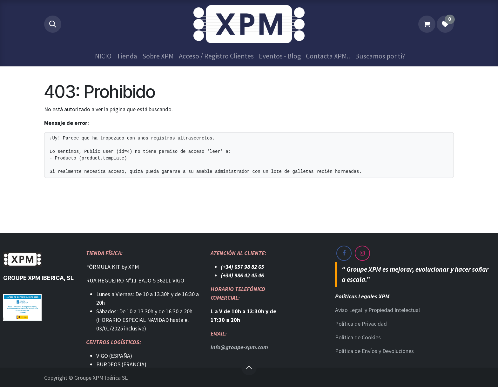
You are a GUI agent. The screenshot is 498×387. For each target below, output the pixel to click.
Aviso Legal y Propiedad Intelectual (377, 310)
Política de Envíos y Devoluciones (374, 351)
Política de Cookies (358, 337)
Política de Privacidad (361, 323)
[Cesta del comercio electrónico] (426, 24)
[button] (52, 24)
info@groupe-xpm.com (239, 347)
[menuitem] (102, 56)
